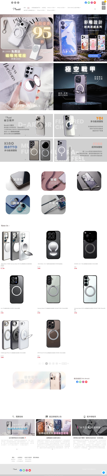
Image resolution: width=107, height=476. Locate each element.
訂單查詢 (20, 459)
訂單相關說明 (20, 461)
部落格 (13, 461)
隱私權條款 (36, 458)
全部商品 (20, 458)
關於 (13, 458)
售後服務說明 (28, 461)
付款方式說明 (28, 458)
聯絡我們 (13, 459)
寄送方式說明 (28, 459)
